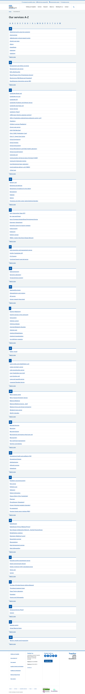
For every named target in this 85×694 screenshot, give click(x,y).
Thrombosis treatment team (17, 588)
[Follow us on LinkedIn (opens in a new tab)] (56, 656)
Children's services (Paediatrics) (18, 124)
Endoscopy (12, 231)
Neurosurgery (13, 437)
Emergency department (16, 222)
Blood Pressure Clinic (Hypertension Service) (21, 75)
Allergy (12, 44)
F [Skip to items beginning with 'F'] (22, 23)
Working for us (60, 6)
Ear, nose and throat (15, 216)
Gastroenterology (14, 271)
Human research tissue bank (17, 299)
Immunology (13, 317)
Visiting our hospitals (31, 6)
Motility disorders (14, 413)
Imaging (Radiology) (15, 311)
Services (40, 6)
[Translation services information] (65, 2)
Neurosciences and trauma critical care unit (21, 434)
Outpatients (13, 468)
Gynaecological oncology (16, 277)
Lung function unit (15, 376)
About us (52, 6)
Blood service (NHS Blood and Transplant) (21, 78)
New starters (13, 678)
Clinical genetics (14, 142)
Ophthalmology (14, 462)
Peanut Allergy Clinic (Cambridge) (19, 496)
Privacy (30, 688)
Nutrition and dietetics (16, 443)
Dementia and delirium (16, 185)
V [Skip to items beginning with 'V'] (57, 23)
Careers (10, 688)
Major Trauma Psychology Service (19, 397)
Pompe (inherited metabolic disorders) (20, 505)
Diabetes (12, 194)
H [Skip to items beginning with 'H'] (27, 23)
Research (45, 6)
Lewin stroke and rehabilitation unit (19, 364)
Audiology (12, 53)
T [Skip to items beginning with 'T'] (52, 23)
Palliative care (13, 486)
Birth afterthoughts (15, 72)
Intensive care (13, 330)
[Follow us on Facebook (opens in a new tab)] (48, 656)
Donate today (48, 661)
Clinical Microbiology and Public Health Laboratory (23, 148)
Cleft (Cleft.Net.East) (15, 130)
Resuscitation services (15, 539)
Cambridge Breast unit (16, 93)
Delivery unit (13, 182)
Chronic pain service (15, 127)
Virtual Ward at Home (16, 628)
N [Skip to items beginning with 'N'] (40, 23)
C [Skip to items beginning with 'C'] (15, 23)
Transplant (12, 594)
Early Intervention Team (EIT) (17, 213)
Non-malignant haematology (17, 440)
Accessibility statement (23, 688)
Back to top (12, 57)
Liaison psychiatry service (16, 367)
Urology (12, 612)
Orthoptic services (14, 465)
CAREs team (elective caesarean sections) (20, 115)
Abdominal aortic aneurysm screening (20, 32)
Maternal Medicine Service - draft (19, 404)
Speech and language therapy (18, 563)
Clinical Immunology (15, 145)
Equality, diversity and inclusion (17, 666)
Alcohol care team (14, 41)
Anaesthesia (13, 47)
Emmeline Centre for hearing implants (20, 225)
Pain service (13, 483)
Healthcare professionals (16, 670)
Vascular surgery (14, 625)
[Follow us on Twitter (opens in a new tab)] (45, 656)
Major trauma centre (15, 394)
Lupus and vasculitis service (17, 379)
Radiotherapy (13, 523)
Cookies (35, 688)
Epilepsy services (14, 234)
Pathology (12, 490)
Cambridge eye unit (15, 96)
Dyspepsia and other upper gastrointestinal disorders (24, 201)
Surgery (12, 573)
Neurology (12, 428)
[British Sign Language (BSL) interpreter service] (42, 2)
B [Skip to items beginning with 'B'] (12, 23)
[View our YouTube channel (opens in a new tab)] (50, 656)
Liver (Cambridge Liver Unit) (17, 373)
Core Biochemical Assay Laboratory (19, 164)
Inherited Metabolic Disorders (18, 327)
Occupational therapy (15, 459)
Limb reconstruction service (17, 370)
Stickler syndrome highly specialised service (21, 566)
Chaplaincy (13, 121)
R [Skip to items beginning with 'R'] (47, 23)
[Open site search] (73, 7)
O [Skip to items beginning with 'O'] (42, 23)
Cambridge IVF (14, 99)
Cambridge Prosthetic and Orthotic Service (21, 102)
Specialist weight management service (20, 560)
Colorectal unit (14, 154)
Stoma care (13, 569)
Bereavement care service (16, 68)
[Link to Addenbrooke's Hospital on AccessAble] (54, 690)
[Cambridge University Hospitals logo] (14, 7)
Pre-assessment (14, 508)
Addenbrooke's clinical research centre (20, 38)
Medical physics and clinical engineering (20, 407)
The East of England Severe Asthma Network (22, 585)
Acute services (13, 35)
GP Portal (15, 688)
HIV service (13, 296)
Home (10, 11)
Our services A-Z (14, 658)
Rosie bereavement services (17, 545)
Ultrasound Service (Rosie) (17, 609)
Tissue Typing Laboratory (16, 591)
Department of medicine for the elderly (20, 188)
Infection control (14, 321)
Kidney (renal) (13, 351)
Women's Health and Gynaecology (19, 640)
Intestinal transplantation (16, 336)
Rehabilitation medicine (16, 533)
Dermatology (13, 191)
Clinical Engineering (15, 139)
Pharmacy (12, 499)
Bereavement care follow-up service (19, 65)
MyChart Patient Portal (15, 674)
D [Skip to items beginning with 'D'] (17, 23)
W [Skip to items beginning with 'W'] (60, 23)
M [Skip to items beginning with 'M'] (37, 23)
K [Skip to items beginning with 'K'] (32, 23)
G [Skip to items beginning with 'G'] (25, 23)
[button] (28, 2)
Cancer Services (14, 108)
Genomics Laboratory (15, 274)
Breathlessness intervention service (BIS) (20, 81)
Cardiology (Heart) (15, 112)
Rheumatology (14, 542)
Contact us (29, 667)
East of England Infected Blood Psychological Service (24, 219)
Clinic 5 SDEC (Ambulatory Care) (18, 133)
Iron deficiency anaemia (16, 339)
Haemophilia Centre (15, 290)
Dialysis (12, 198)
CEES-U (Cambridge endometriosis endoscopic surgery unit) (25, 118)
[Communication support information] (54, 2)
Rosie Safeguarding (15, 548)
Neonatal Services (14, 425)
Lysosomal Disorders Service (17, 382)
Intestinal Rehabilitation (16, 333)
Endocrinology (14, 228)
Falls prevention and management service (21, 250)
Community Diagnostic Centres (18, 161)
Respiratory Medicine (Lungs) (17, 536)
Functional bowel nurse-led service (19, 259)
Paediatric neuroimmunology (17, 480)
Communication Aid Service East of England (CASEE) (24, 158)
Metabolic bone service (16, 410)
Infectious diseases (15, 324)
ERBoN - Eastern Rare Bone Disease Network (21, 237)
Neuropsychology (14, 431)
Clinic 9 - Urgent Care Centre (17, 136)
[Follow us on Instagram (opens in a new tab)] (53, 656)
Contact (67, 6)
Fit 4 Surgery (13, 256)
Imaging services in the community (19, 314)
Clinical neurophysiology (16, 151)
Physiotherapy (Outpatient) (17, 502)
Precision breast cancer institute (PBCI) (20, 511)
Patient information (15, 493)
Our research (13, 662)
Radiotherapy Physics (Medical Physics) (20, 526)
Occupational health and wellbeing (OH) (20, 456)
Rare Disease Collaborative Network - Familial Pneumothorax (26, 530)
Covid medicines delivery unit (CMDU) (20, 167)
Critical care (13, 170)
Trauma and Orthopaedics (17, 597)
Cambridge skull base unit (17, 105)
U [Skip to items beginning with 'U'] (55, 23)
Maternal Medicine (15, 400)
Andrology (12, 50)
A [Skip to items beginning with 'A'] (10, 23)
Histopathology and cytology (17, 293)
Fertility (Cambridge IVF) (16, 253)
